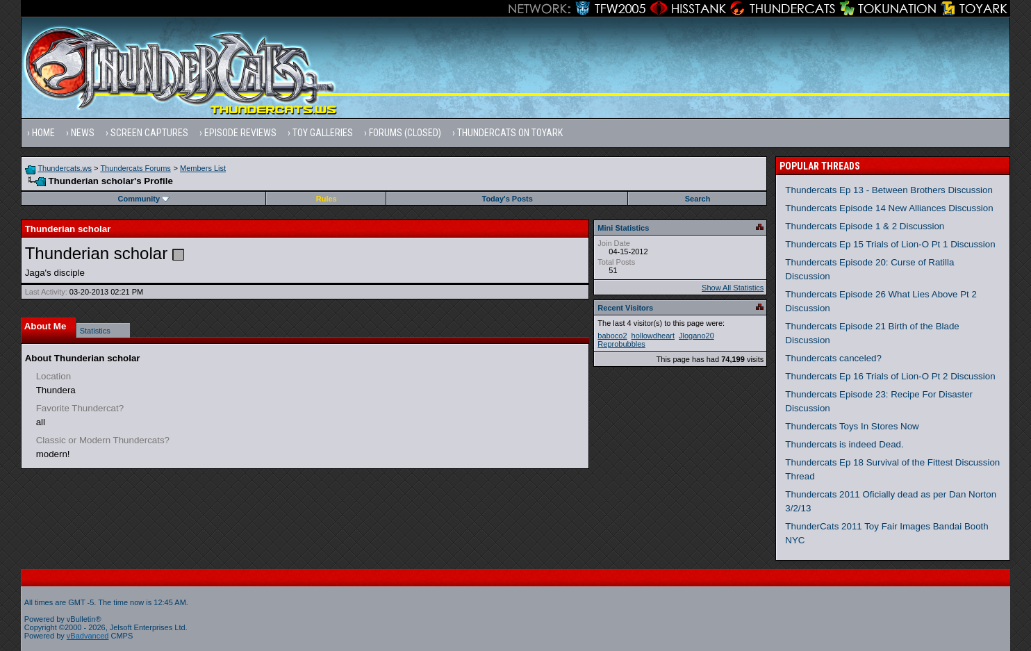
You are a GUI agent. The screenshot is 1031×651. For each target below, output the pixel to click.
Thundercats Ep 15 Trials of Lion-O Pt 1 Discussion (890, 244)
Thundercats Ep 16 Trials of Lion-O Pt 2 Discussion (890, 376)
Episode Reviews (240, 132)
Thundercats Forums (135, 168)
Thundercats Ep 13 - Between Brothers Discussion (889, 190)
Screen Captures (149, 132)
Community (144, 199)
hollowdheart (653, 335)
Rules (326, 199)
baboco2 (612, 335)
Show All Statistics (733, 287)
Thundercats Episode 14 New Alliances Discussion (889, 208)
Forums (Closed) (405, 132)
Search (698, 199)
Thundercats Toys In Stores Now (851, 426)
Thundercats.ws (65, 168)
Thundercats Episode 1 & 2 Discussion (864, 226)
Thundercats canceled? (833, 358)
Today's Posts (506, 199)
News (82, 132)
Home (43, 132)
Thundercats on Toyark (510, 132)
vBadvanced (88, 636)
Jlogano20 (696, 335)
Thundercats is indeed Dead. (844, 444)
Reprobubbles (621, 344)
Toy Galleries (322, 132)
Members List (203, 168)
